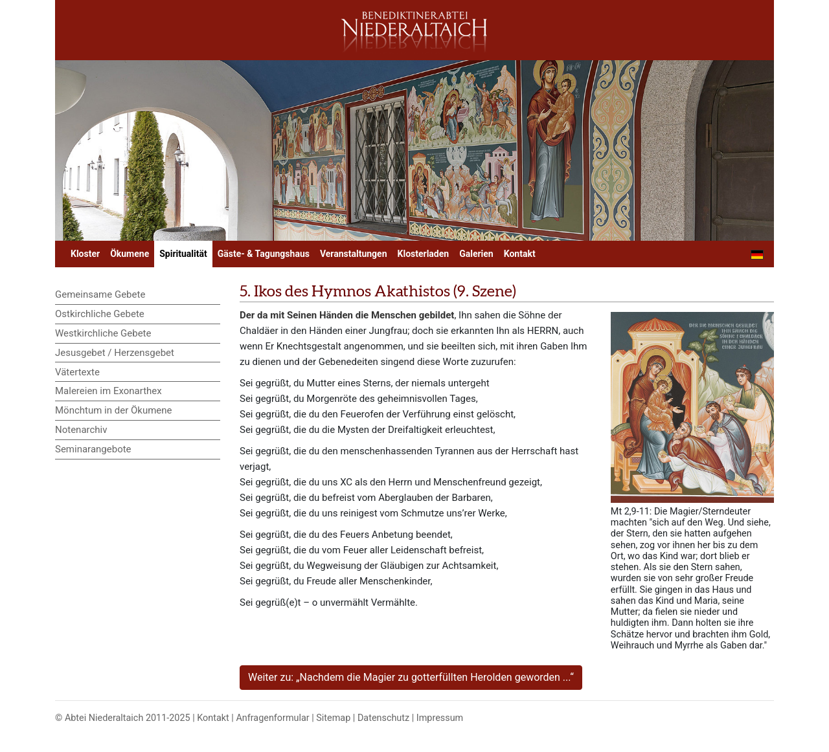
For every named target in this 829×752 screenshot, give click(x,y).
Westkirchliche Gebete (103, 333)
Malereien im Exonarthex (108, 391)
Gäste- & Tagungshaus (264, 254)
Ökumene (129, 254)
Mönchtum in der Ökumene (113, 410)
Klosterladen (423, 254)
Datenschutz (383, 718)
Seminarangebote (93, 449)
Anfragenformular (272, 718)
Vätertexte (77, 372)
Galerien (476, 254)
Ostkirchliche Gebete (99, 314)
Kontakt (520, 254)
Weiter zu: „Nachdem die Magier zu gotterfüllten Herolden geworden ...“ (411, 677)
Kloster (85, 254)
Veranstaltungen (353, 254)
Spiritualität (183, 254)
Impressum (439, 718)
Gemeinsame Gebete (100, 294)
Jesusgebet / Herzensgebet (114, 353)
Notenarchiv (81, 430)
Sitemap (333, 718)
